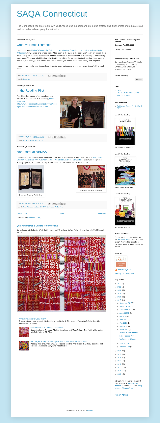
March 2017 (124, 330)
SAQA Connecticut (52, 13)
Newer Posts (22, 214)
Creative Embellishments (34, 45)
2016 (120, 351)
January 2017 (125, 347)
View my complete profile (124, 273)
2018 (120, 297)
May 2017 (123, 323)
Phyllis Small (59, 207)
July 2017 (123, 316)
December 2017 (126, 303)
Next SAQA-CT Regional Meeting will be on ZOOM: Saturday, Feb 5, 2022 (59, 341)
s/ (47, 107)
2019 (120, 293)
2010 (120, 371)
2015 (120, 354)
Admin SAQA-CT (124, 270)
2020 (120, 290)
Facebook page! (124, 240)
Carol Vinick (27, 207)
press (41, 140)
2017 (120, 300)
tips (28, 79)
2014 (120, 358)
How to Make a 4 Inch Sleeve (128, 93)
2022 (120, 284)
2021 (120, 287)
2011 (120, 367)
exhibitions (36, 207)
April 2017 (124, 326)
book (25, 79)
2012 (120, 364)
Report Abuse (121, 395)
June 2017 (124, 320)
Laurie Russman (29, 140)
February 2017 (125, 343)
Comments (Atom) (34, 218)
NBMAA (43, 207)
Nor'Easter (50, 207)
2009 (120, 374)
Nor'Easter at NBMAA (32, 152)
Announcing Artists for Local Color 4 (32, 319)
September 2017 (126, 310)
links (36, 140)
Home (62, 214)
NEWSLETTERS (123, 96)
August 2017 (125, 313)
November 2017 (126, 306)
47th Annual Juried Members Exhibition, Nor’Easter (60, 160)
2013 (120, 361)
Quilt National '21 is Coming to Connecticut (37, 226)
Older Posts (101, 214)
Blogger (90, 410)
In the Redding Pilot (30, 90)
